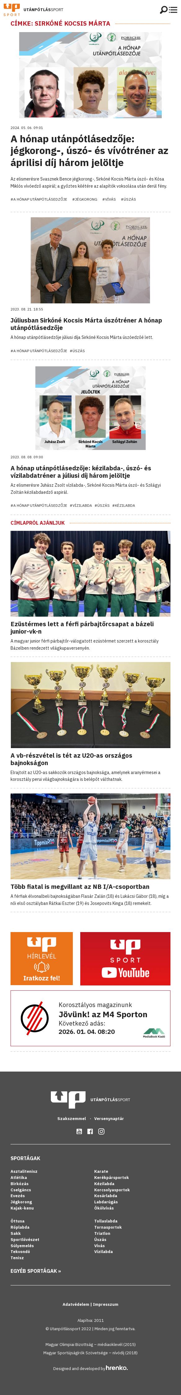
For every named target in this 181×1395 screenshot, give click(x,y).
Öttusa (17, 1221)
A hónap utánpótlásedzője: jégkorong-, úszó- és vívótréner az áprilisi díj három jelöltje (89, 150)
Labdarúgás (106, 1202)
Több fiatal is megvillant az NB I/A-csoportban (80, 886)
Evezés (18, 1195)
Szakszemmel (72, 1118)
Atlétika (19, 1177)
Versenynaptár (109, 1118)
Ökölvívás (104, 1208)
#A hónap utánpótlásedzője (39, 199)
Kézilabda (104, 1183)
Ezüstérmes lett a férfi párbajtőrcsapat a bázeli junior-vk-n (82, 627)
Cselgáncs (21, 1190)
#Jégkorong (84, 199)
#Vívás (109, 199)
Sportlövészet (25, 1239)
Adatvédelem (76, 1304)
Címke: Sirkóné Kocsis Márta (60, 23)
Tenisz (17, 1257)
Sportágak (25, 1158)
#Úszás (128, 199)
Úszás (100, 1239)
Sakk (16, 1233)
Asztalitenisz (24, 1171)
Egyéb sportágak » (36, 1271)
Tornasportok (108, 1227)
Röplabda (20, 1227)
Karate (101, 1171)
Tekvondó (20, 1251)
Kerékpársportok (111, 1177)
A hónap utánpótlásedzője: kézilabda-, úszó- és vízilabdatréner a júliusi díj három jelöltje (81, 472)
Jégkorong (21, 1202)
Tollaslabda (105, 1221)
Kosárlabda (105, 1195)
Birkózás (20, 1183)
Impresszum (105, 1304)
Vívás (99, 1245)
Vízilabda (103, 1251)
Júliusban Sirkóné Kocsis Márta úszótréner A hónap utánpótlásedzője (86, 324)
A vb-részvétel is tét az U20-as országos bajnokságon (71, 759)
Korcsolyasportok (112, 1190)
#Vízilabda (81, 505)
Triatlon (102, 1233)
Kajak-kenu (22, 1208)
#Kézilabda (123, 505)
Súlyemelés (22, 1245)
